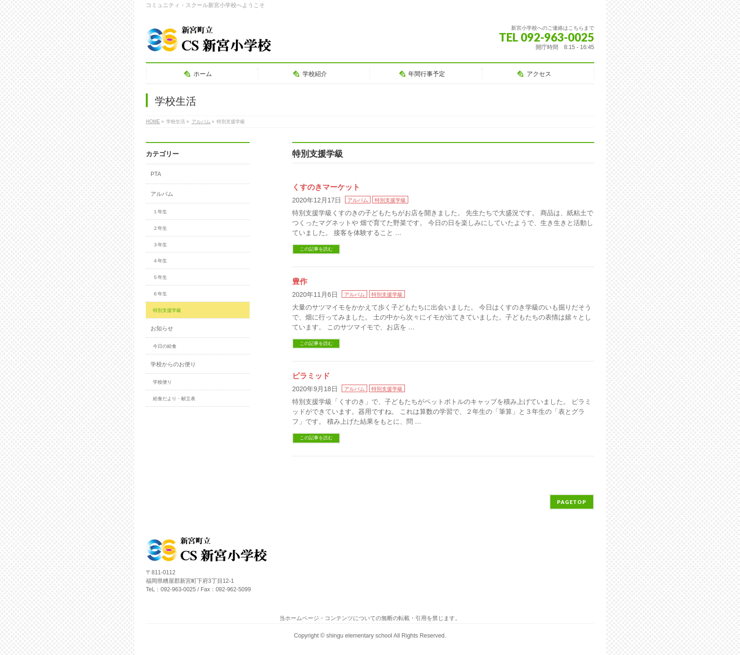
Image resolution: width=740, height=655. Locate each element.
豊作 (299, 281)
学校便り (162, 382)
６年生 (160, 293)
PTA (156, 174)
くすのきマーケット (326, 187)
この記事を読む (316, 249)
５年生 (160, 277)
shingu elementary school (359, 635)
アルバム (357, 200)
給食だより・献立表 (174, 398)
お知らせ (162, 328)
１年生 (160, 211)
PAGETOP (572, 502)
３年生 (160, 244)
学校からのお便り (173, 364)
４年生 (160, 260)
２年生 (160, 228)
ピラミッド (311, 376)
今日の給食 (165, 346)
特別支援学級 (390, 200)
